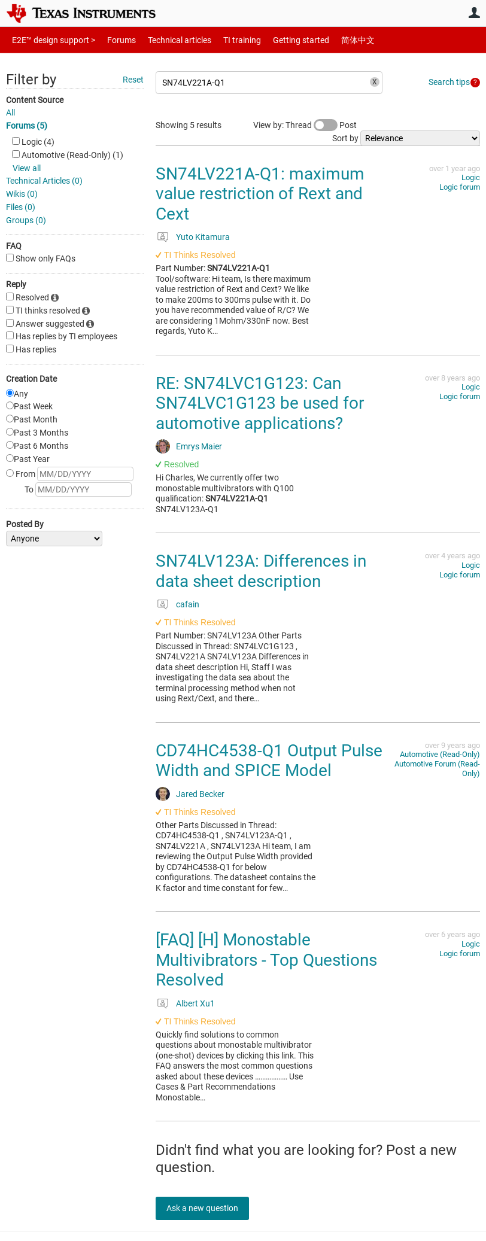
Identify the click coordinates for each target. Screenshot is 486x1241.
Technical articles (167, 39)
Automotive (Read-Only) (440, 754)
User (474, 13)
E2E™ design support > (49, 39)
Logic (470, 177)
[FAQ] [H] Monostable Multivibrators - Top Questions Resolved (266, 960)
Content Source (34, 100)
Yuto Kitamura (203, 237)
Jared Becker (200, 794)
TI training (226, 39)
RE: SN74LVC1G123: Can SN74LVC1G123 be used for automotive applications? (260, 403)
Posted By (25, 524)
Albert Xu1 (195, 1003)
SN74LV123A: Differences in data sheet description (261, 571)
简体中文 (332, 39)
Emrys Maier (199, 446)
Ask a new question (209, 1208)
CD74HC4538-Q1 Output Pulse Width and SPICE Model (269, 761)
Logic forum (459, 186)
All (10, 112)
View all (27, 168)
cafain (187, 604)
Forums (112, 39)
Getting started (280, 39)
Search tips (449, 82)
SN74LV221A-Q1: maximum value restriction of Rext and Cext (260, 194)
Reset (133, 79)
